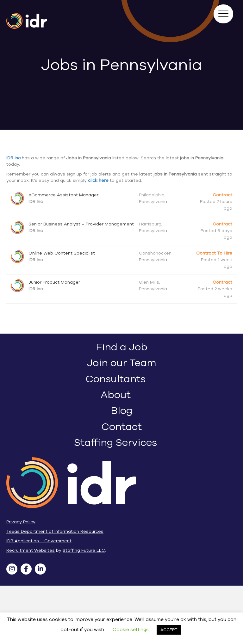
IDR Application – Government (39, 541)
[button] (223, 13)
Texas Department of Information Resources (54, 531)
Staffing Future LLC (84, 550)
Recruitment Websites (30, 550)
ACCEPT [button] (169, 629)
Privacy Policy (20, 522)
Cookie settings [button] (131, 629)
